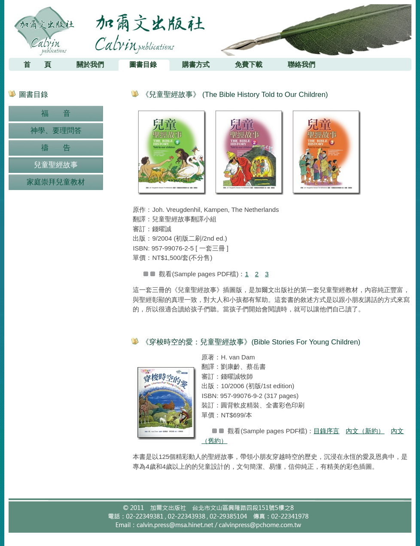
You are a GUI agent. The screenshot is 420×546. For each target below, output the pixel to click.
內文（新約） (365, 430)
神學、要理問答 (56, 131)
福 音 (55, 113)
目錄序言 (326, 430)
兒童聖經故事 (56, 165)
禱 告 (55, 148)
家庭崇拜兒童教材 (56, 182)
